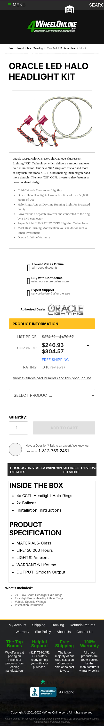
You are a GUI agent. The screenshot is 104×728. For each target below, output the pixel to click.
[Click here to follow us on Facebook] (14, 703)
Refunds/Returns (82, 625)
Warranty (22, 632)
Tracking (57, 625)
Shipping (38, 625)
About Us (64, 632)
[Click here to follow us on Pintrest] (71, 703)
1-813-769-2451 (53, 451)
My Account (17, 625)
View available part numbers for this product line (52, 378)
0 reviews (55, 367)
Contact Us (84, 632)
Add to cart (64, 428)
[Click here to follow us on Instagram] (52, 703)
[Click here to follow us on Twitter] (33, 703)
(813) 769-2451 (39, 652)
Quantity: (18, 417)
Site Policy (43, 632)
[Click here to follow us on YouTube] (90, 703)
